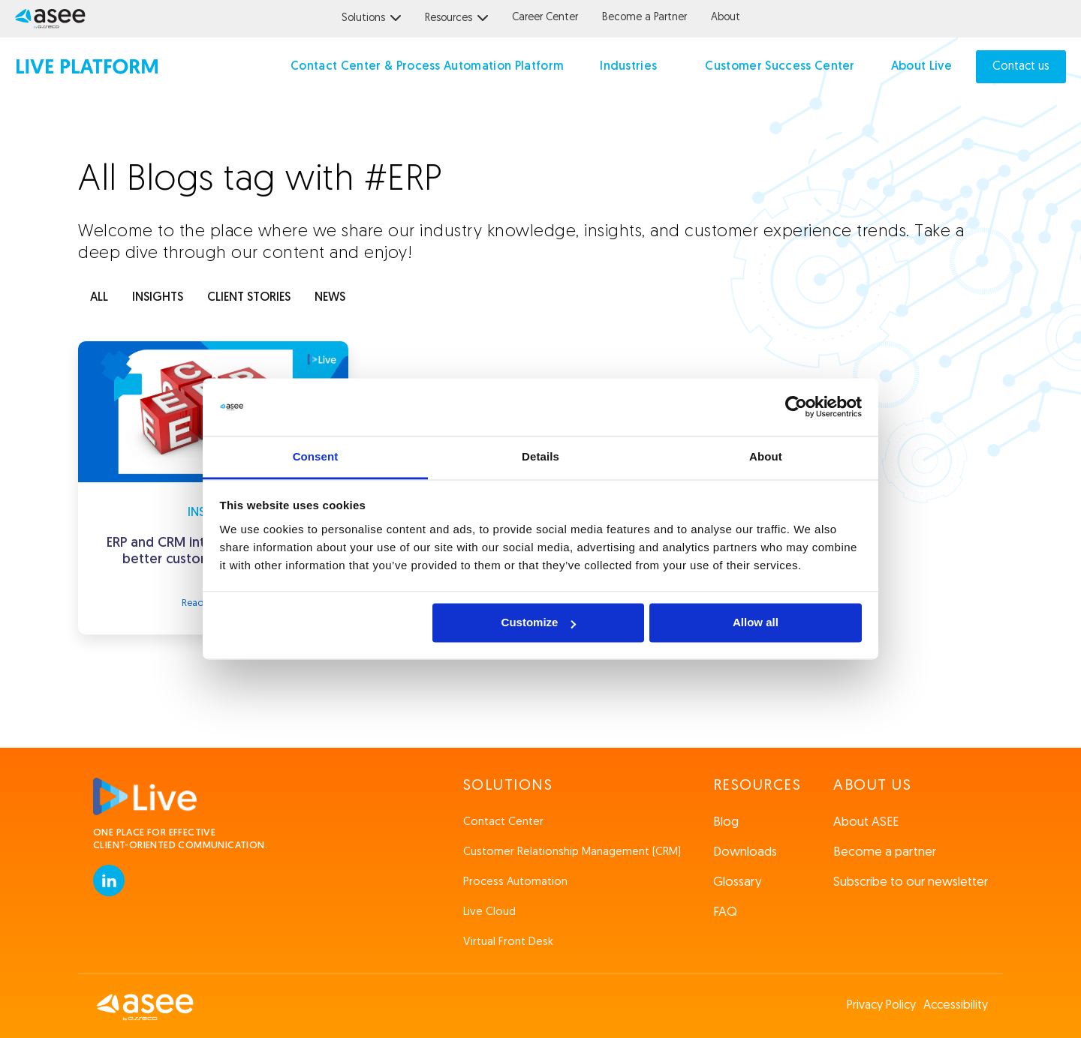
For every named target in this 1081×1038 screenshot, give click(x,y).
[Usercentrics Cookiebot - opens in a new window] (796, 407)
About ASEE (866, 822)
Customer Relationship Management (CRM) (572, 852)
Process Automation (515, 882)
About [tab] (765, 456)
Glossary (737, 882)
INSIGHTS (157, 298)
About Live (921, 67)
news (330, 298)
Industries (628, 67)
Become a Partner (644, 17)
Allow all (755, 622)
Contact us (1020, 67)
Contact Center (503, 822)
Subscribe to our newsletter (910, 882)
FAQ (725, 912)
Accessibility (955, 1006)
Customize (539, 622)
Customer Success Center (779, 67)
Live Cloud (489, 912)
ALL (99, 298)
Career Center (545, 17)
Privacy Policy (881, 1006)
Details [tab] (540, 456)
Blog (726, 822)
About (725, 17)
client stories (249, 298)
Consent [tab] (316, 456)
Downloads (745, 852)
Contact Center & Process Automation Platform (427, 67)
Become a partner (884, 852)
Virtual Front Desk (508, 942)
